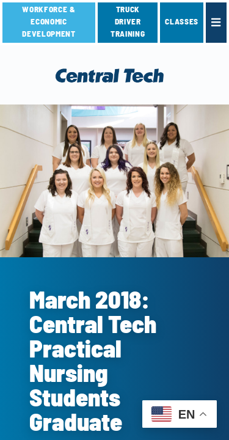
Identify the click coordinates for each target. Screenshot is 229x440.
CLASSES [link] (181, 21)
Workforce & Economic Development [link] (48, 21)
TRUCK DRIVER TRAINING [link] (128, 21)
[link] (216, 22)
